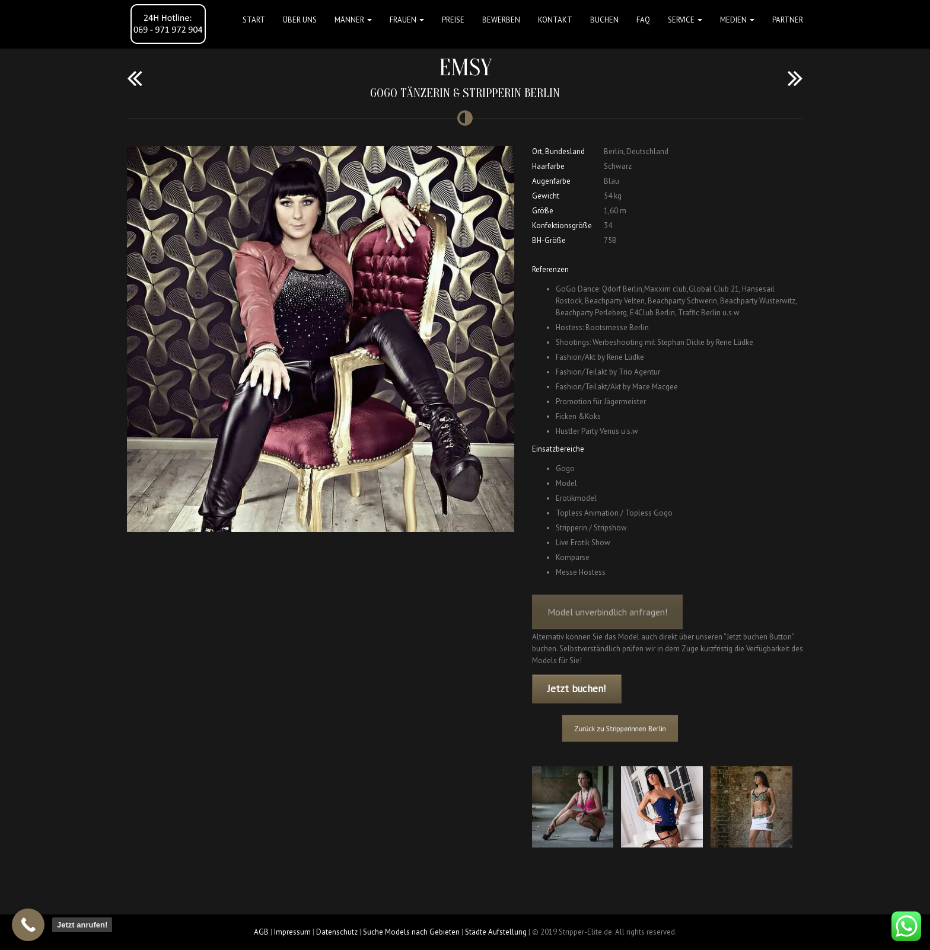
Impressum (292, 932)
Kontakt (555, 20)
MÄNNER (353, 20)
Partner (787, 20)
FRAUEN (407, 20)
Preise (453, 20)
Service (685, 20)
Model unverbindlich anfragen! (607, 620)
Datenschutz (337, 932)
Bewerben (501, 20)
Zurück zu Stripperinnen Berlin (630, 727)
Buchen (604, 20)
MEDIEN (737, 20)
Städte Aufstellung (496, 932)
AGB (261, 932)
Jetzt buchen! (576, 688)
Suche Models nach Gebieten (411, 932)
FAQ (643, 20)
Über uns (300, 20)
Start (254, 20)
